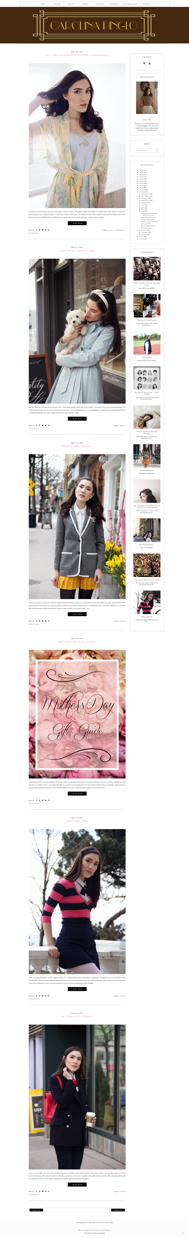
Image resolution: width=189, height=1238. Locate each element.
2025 (142, 172)
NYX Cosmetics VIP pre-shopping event (147, 284)
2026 (142, 170)
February (144, 232)
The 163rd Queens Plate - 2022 (147, 580)
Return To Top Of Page (94, 1233)
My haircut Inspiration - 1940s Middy (147, 393)
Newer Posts (36, 1210)
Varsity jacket (147, 357)
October (144, 198)
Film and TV (114, 4)
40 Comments (34, 624)
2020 (142, 183)
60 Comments (34, 233)
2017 (142, 190)
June (143, 207)
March (143, 230)
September (145, 200)
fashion (57, 4)
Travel (86, 4)
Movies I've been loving (147, 320)
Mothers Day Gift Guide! (77, 641)
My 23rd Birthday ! (147, 545)
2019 (142, 185)
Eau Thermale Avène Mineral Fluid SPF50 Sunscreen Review (147, 507)
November (145, 196)
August (144, 203)
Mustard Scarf (146, 228)
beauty (111, 230)
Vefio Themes (106, 1230)
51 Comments (34, 999)
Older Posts (118, 1210)
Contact (146, 4)
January (144, 234)
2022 (142, 179)
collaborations (130, 4)
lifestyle (100, 4)
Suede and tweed (147, 470)
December (145, 194)
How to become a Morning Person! (147, 432)
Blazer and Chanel (77, 446)
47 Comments (34, 1194)
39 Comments (34, 803)
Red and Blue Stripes (77, 1016)
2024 (142, 175)
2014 (142, 239)
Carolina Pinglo (108, 1222)
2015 (142, 237)
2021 (142, 181)
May (143, 209)
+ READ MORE (77, 223)
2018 (142, 187)
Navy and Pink (77, 821)
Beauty (71, 4)
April (143, 211)
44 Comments (34, 429)
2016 (142, 192)
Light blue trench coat (77, 250)
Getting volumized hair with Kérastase (77, 55)
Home (42, 4)
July (142, 205)
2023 (142, 177)
